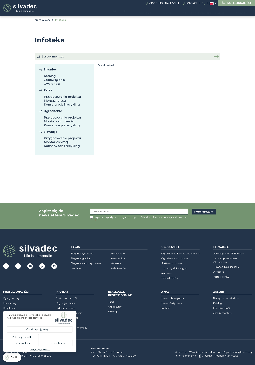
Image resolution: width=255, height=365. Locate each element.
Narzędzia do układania (226, 298)
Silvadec (50, 69)
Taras (48, 90)
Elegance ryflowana (82, 253)
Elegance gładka (80, 258)
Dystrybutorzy (11, 298)
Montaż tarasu (55, 100)
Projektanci (9, 308)
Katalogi (50, 76)
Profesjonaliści (16, 291)
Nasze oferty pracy (171, 303)
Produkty (139, 11)
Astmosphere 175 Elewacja (228, 253)
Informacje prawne (186, 355)
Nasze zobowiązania (172, 298)
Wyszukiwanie (204, 3)
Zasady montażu (222, 313)
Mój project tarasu (66, 303)
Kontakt (191, 3)
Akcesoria (115, 263)
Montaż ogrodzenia (59, 121)
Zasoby (243, 11)
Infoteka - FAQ (221, 308)
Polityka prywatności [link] (40, 349)
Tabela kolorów (169, 278)
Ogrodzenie (53, 111)
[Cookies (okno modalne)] (12, 358)
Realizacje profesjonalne (210, 11)
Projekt (161, 11)
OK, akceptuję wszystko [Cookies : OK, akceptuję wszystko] (39, 329)
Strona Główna (42, 20)
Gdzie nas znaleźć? (162, 3)
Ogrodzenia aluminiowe (174, 258)
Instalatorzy (10, 303)
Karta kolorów (118, 268)
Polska (212, 3)
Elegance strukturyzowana (86, 263)
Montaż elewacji (56, 142)
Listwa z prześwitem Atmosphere (225, 260)
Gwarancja (52, 84)
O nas (179, 11)
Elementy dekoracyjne (174, 268)
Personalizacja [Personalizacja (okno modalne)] (57, 343)
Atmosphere (117, 253)
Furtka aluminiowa (171, 263)
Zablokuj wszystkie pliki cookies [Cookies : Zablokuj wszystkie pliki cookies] (23, 340)
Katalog (217, 303)
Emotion (76, 268)
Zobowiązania (54, 80)
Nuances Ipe (117, 258)
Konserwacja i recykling (62, 104)
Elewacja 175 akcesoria (226, 266)
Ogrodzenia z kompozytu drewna (180, 253)
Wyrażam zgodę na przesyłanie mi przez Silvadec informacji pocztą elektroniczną (140, 217)
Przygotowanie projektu (62, 97)
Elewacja (50, 132)
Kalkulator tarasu (65, 308)
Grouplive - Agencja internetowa (220, 355)
